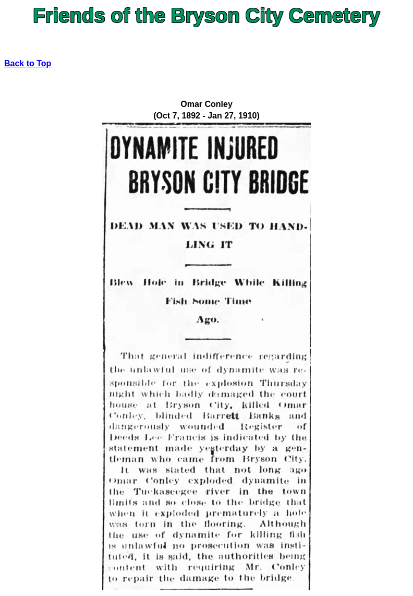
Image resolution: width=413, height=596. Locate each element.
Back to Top (27, 63)
